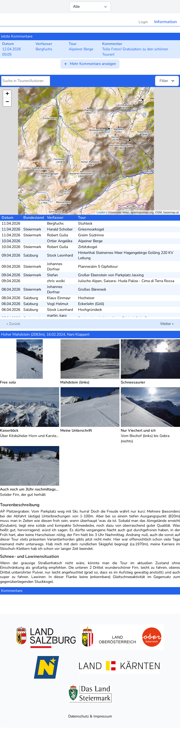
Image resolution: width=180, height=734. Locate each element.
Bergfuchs (55, 223)
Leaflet (101, 212)
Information (165, 22)
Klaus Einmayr (59, 297)
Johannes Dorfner (54, 266)
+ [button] (7, 94)
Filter (167, 81)
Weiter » (167, 323)
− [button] (7, 102)
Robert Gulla (57, 235)
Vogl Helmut (57, 303)
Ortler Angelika (59, 241)
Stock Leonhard (60, 255)
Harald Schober (60, 229)
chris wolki (56, 280)
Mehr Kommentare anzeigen (89, 63)
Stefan (52, 275)
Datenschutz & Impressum (90, 716)
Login (143, 21)
